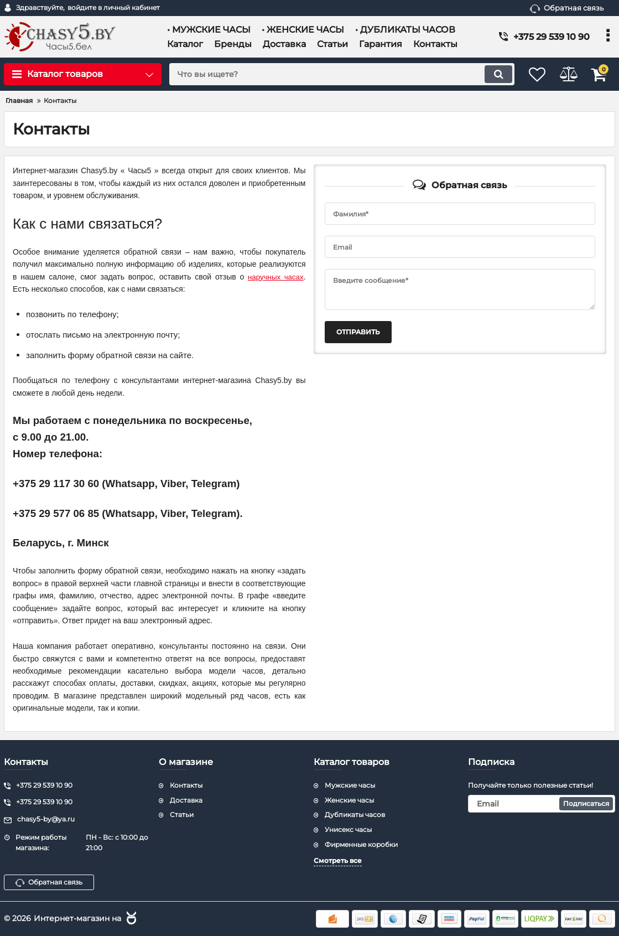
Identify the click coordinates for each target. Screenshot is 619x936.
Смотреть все (338, 860)
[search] (330, 74)
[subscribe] (541, 804)
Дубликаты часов (355, 814)
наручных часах (274, 276)
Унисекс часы (348, 829)
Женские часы (349, 800)
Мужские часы (350, 785)
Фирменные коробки (361, 844)
